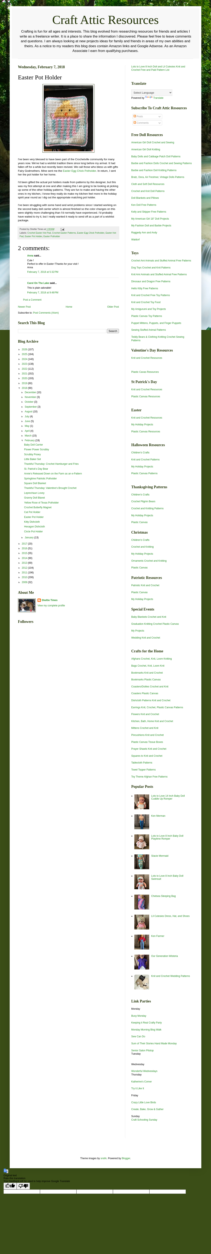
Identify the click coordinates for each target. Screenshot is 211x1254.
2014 (25, 558)
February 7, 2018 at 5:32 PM (42, 272)
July (27, 416)
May (27, 426)
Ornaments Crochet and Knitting (148, 560)
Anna (30, 255)
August (29, 411)
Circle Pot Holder (33, 531)
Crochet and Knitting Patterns (147, 508)
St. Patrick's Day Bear (36, 468)
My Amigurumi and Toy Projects (148, 309)
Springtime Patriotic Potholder (40, 478)
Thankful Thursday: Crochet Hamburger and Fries (51, 463)
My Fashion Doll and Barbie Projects (151, 225)
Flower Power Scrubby (36, 449)
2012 (25, 567)
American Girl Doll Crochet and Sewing (152, 142)
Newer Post (24, 306)
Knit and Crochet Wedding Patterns (170, 976)
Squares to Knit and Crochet (146, 755)
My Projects (137, 630)
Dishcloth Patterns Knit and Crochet (150, 700)
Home (69, 306)
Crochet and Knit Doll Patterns (147, 191)
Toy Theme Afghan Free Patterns (149, 776)
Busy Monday (138, 1015)
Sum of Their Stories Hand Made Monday (154, 1043)
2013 (25, 562)
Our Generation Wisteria (164, 956)
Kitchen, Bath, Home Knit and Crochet (152, 721)
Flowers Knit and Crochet (145, 714)
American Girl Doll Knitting (145, 149)
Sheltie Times (49, 600)
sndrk (104, 1158)
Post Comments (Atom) (46, 312)
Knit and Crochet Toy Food (146, 302)
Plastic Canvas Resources (145, 396)
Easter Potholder (51, 236)
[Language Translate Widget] (151, 92)
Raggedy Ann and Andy (144, 232)
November (31, 397)
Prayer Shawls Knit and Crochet (148, 748)
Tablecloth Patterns (141, 762)
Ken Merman (158, 815)
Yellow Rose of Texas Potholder (41, 502)
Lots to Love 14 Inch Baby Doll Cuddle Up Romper (168, 797)
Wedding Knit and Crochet (145, 637)
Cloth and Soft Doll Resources (147, 184)
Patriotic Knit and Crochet (145, 585)
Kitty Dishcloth (32, 521)
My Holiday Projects (142, 424)
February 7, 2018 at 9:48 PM (42, 292)
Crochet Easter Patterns (64, 233)
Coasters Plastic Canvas (144, 693)
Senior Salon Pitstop (142, 1050)
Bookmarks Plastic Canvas (146, 679)
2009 (25, 582)
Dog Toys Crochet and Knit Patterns (151, 267)
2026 (25, 349)
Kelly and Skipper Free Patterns (148, 211)
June (28, 421)
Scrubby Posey (32, 454)
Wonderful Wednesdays (144, 1071)
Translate (154, 97)
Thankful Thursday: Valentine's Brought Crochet (50, 488)
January (29, 537)
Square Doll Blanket (35, 483)
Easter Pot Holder (33, 236)
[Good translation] (10, 1186)
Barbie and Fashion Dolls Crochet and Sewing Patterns (161, 163)
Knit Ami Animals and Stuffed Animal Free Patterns (159, 274)
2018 (25, 388)
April (27, 430)
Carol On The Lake (38, 283)
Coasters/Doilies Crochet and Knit (149, 686)
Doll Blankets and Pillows (145, 197)
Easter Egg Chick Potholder (79, 170)
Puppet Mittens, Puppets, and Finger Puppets (156, 323)
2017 (25, 543)
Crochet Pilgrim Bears (143, 501)
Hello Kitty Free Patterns (144, 288)
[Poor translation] (23, 1186)
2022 (25, 368)
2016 (25, 548)
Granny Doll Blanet (34, 497)
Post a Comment (32, 299)
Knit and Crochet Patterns (145, 459)
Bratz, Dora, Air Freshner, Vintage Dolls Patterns (157, 177)
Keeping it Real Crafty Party (146, 1022)
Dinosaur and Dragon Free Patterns (150, 281)
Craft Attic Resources (105, 20)
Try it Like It (137, 1088)
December (31, 392)
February (30, 440)
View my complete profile (51, 605)
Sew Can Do (138, 1036)
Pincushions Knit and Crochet (147, 735)
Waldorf (135, 239)
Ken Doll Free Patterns (143, 205)
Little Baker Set (32, 459)
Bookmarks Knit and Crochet (147, 672)
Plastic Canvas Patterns (144, 473)
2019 (25, 383)
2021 (25, 373)
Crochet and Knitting (142, 546)
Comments (141, 122)
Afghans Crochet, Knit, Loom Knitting (151, 658)
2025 (25, 354)
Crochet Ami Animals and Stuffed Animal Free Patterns (161, 260)
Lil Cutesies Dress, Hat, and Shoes (170, 916)
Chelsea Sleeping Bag (163, 896)
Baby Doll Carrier (33, 444)
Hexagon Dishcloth (34, 526)
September (31, 406)
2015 (25, 553)
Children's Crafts (140, 452)
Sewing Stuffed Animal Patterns (148, 329)
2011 (25, 572)
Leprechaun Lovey (34, 493)
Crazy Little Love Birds (143, 1102)
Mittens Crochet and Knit (144, 728)
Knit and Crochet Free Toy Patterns (150, 295)
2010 (25, 577)
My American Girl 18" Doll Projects (150, 218)
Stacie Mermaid (159, 855)
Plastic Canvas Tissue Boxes (147, 742)
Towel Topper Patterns (143, 769)
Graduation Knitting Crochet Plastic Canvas (155, 623)
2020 (25, 378)
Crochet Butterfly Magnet (38, 507)
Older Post (113, 306)
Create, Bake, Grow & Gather (147, 1109)
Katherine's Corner (141, 1081)
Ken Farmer (157, 936)
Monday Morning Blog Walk (146, 1029)
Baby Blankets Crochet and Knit (148, 616)
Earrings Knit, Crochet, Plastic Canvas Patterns (157, 707)
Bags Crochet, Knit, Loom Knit (147, 665)
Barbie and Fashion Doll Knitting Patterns (153, 170)
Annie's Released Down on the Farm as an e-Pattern (53, 473)
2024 (25, 359)
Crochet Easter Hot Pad (39, 233)
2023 (25, 363)
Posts (138, 116)
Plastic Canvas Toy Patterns (146, 316)
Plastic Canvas (139, 522)
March (28, 435)
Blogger (126, 1158)
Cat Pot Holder (32, 512)
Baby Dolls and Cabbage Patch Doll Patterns (156, 156)
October (29, 401)
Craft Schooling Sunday (144, 1119)
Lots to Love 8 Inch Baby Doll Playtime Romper (167, 837)
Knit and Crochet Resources (146, 357)
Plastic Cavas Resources (145, 372)
